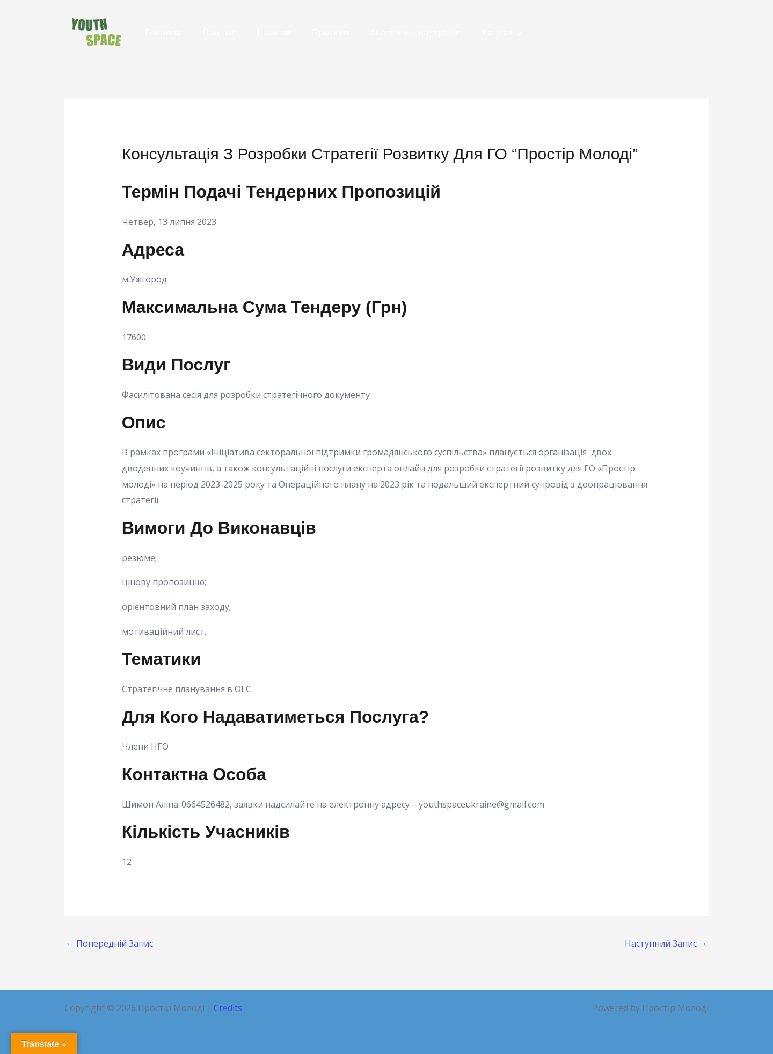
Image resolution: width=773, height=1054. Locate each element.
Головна (163, 32)
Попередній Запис (109, 943)
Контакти (502, 32)
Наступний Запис (666, 943)
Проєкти (330, 32)
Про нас (219, 32)
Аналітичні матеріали (415, 32)
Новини (273, 32)
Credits (228, 1008)
